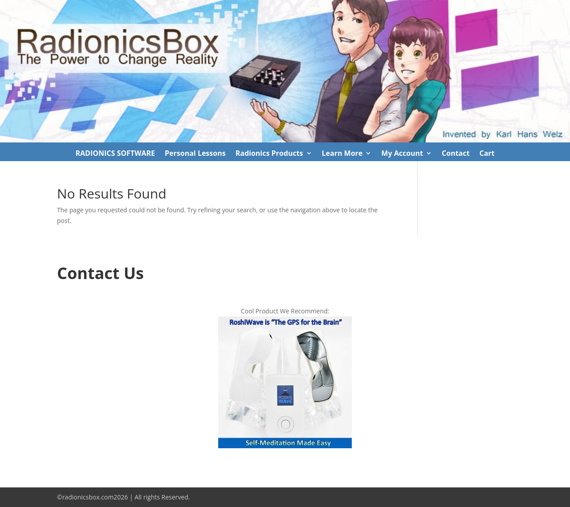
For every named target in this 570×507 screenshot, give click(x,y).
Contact (455, 154)
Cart (486, 154)
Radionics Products (269, 154)
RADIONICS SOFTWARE (115, 154)
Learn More (342, 154)
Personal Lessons (195, 154)
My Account (402, 154)
